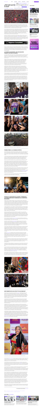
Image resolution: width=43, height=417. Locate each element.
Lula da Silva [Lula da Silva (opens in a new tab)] (26, 388)
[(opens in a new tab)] (8, 232)
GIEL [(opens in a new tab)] (20, 165)
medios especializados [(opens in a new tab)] (24, 170)
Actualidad (11, 8)
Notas (12, 1)
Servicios (19, 1)
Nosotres (28, 1)
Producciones (23, 1)
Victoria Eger (6, 8)
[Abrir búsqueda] (33, 1)
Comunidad (15, 1)
